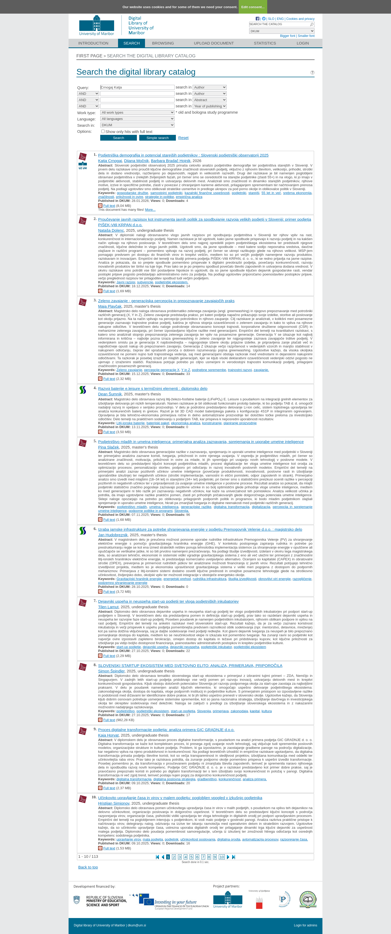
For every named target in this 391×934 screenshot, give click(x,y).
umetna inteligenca (163, 507)
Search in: (86, 125)
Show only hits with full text (128, 131)
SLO (271, 19)
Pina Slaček (108, 447)
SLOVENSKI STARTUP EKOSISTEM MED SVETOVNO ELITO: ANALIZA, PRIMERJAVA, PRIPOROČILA (190, 665)
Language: (86, 119)
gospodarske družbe (132, 193)
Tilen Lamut (108, 607)
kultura (266, 711)
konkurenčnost (230, 779)
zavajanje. (261, 370)
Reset (183, 137)
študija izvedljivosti (242, 579)
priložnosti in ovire (129, 197)
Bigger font (287, 36)
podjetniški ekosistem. (171, 282)
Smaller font (306, 36)
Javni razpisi (125, 282)
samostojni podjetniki (166, 193)
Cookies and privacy (300, 19)
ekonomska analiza (185, 423)
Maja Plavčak (109, 306)
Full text (109, 206)
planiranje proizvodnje (240, 423)
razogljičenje (302, 579)
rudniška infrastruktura (209, 579)
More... (150, 210)
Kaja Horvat (108, 735)
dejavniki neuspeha (184, 647)
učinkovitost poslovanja (197, 839)
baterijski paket (158, 423)
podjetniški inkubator (216, 647)
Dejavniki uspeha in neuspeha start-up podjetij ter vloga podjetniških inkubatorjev (168, 601)
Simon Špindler (111, 671)
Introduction (93, 43)
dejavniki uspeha (155, 647)
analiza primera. (255, 779)
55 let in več (271, 193)
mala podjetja (153, 839)
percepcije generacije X (162, 370)
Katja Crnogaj (110, 160)
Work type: (86, 112)
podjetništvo (125, 711)
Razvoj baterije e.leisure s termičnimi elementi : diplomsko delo (153, 388)
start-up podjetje (128, 647)
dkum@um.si (137, 925)
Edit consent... (253, 7)
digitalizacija (261, 507)
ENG (280, 19)
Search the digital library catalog (151, 55)
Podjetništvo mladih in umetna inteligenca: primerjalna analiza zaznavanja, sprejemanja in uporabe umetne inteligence (201, 441)
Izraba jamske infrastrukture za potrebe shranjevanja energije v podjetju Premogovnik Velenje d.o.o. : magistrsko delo (200, 529)
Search (132, 43)
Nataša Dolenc (111, 230)
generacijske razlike (196, 507)
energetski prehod (177, 579)
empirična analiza (189, 197)
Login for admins (305, 925)
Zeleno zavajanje (129, 370)
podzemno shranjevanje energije (122, 583)
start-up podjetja (183, 711)
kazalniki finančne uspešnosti (207, 193)
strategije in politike (159, 197)
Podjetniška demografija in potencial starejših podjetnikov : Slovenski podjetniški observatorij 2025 (183, 155)
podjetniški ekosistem (250, 647)
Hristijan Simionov (113, 803)
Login (303, 43)
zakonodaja (239, 711)
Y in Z (185, 370)
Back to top (88, 867)
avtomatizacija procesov (260, 839)
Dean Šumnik (110, 394)
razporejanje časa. (294, 839)
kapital (255, 711)
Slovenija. (181, 511)
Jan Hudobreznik (113, 535)
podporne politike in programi (150, 511)
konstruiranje (211, 423)
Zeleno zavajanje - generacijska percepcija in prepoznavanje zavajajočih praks (166, 301)
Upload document (214, 43)
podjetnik (171, 839)
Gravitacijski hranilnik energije (138, 579)
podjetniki (239, 193)
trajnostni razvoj (240, 370)
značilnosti (106, 197)
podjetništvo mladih (132, 507)
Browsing (163, 43)
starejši (253, 193)
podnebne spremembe (209, 370)
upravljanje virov (128, 839)
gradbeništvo (207, 779)
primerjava (221, 711)
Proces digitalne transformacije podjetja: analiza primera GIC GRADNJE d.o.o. (166, 729)
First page (89, 55)
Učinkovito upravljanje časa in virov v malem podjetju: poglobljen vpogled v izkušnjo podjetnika (180, 797)
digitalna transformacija (231, 507)
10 (222, 857)
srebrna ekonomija (297, 193)
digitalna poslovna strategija (174, 779)
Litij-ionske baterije (130, 423)
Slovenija (204, 711)
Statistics (265, 43)
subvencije (145, 282)
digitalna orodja (228, 839)
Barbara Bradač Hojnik (171, 160)
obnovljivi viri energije (274, 579)
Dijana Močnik (136, 160)
